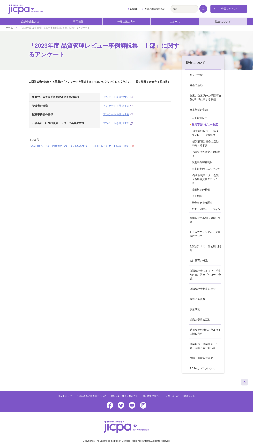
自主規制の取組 (199, 109)
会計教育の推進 (199, 260)
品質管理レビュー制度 (205, 124)
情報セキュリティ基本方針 (124, 396)
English (134, 8)
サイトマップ (65, 396)
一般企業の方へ (126, 21)
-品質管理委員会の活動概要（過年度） (205, 143)
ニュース (175, 21)
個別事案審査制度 (202, 162)
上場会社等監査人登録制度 (206, 153)
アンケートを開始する (118, 97)
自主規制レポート (202, 118)
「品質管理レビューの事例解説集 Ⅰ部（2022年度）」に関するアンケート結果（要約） (82, 145)
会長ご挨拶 (196, 75)
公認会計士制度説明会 (203, 288)
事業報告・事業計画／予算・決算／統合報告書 (204, 346)
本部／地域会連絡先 (155, 8)
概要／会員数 (197, 299)
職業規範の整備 (201, 189)
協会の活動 (196, 85)
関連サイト (189, 396)
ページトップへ (244, 381)
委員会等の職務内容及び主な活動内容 (205, 331)
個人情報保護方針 (151, 396)
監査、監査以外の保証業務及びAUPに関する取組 (205, 97)
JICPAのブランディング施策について (205, 234)
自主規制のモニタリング (206, 168)
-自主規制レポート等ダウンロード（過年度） (205, 133)
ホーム (9, 27)
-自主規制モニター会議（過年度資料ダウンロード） (206, 179)
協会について (223, 21)
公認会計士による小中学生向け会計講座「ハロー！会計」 (205, 274)
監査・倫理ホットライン (206, 209)
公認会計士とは (30, 21)
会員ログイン (229, 8)
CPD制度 (197, 196)
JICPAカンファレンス (202, 368)
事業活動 (195, 309)
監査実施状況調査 (202, 202)
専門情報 (78, 21)
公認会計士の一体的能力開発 (205, 248)
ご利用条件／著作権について (91, 396)
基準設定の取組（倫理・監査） (205, 220)
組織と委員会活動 (200, 319)
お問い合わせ (172, 396)
